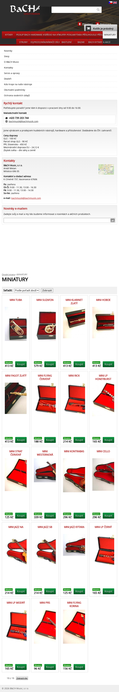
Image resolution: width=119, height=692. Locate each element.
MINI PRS (45, 602)
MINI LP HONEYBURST (103, 377)
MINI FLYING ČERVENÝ (45, 377)
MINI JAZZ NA (15, 527)
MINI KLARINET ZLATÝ (74, 301)
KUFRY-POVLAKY (67, 34)
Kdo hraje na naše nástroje (18, 84)
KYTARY (9, 34)
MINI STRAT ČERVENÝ (15, 453)
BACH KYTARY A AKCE (95, 42)
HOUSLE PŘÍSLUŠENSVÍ (95, 34)
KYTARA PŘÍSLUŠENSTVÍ (81, 34)
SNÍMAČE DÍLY (52, 42)
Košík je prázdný (99, 28)
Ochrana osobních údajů (17, 95)
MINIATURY (110, 34)
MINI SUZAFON (44, 300)
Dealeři (7, 78)
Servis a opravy (12, 73)
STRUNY (23, 42)
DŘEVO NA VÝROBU (52, 34)
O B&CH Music (11, 62)
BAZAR (81, 42)
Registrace (105, 24)
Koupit (21, 364)
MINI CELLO (103, 451)
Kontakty (8, 67)
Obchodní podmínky (14, 90)
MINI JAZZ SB (45, 527)
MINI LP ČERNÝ (103, 527)
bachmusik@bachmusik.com (23, 121)
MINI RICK (74, 375)
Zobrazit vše (22, 678)
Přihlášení (87, 24)
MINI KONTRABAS (74, 451)
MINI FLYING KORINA (74, 604)
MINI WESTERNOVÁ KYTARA (45, 455)
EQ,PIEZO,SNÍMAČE (38, 42)
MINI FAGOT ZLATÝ (15, 375)
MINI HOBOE (103, 300)
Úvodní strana (8, 274)
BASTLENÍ (67, 42)
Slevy (6, 56)
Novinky (8, 50)
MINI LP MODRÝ (16, 602)
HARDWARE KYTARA (38, 34)
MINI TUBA (16, 300)
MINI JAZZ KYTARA (74, 527)
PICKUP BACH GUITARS (23, 34)
